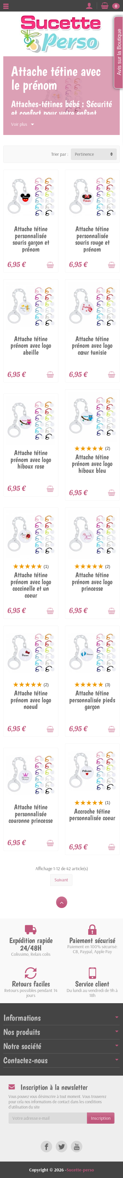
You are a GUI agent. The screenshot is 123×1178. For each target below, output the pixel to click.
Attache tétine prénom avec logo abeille (30, 345)
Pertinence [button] (84, 154)
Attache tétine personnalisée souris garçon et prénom (30, 239)
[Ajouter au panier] (50, 265)
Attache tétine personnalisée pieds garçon (92, 699)
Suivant (61, 880)
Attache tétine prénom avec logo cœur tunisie (92, 345)
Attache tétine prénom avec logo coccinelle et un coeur (30, 585)
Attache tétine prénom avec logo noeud (30, 699)
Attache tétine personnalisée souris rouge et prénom (92, 239)
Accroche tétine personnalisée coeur (92, 814)
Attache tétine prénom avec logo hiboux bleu (92, 463)
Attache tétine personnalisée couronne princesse (31, 813)
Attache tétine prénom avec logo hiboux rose (30, 459)
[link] (46, 1146)
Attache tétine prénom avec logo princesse (92, 581)
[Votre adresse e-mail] (48, 1118)
